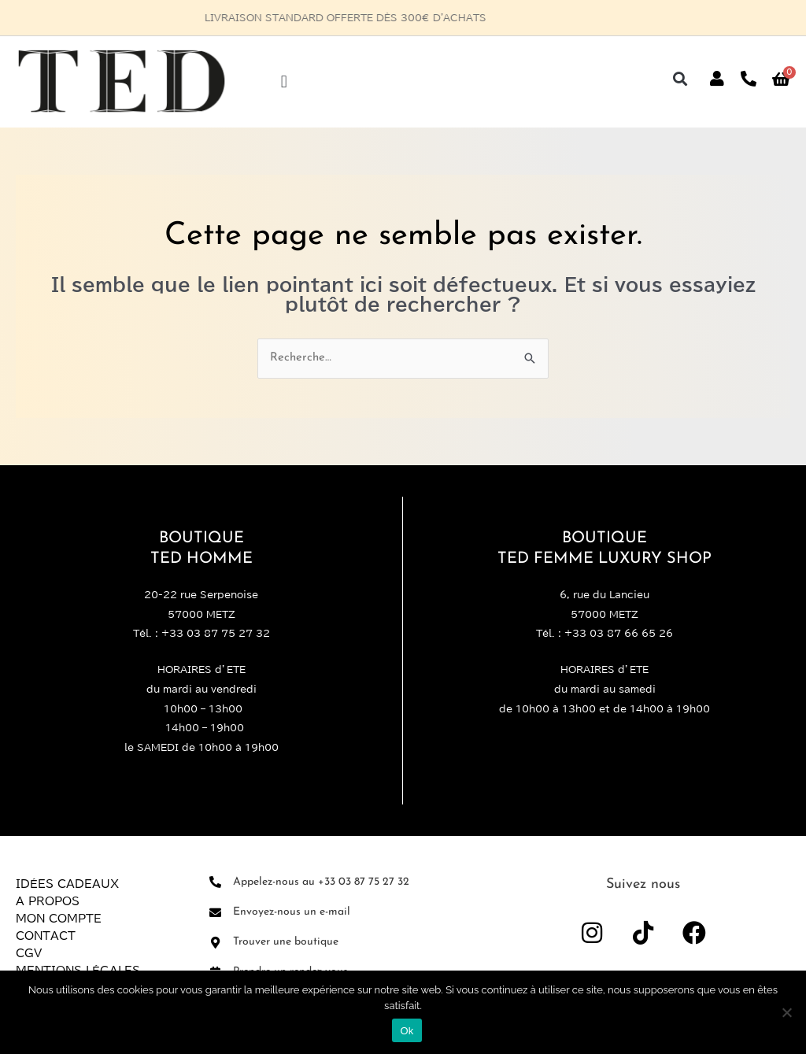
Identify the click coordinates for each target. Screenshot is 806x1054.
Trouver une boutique (285, 942)
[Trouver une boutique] (215, 943)
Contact (46, 935)
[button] (283, 81)
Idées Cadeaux (67, 883)
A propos (47, 901)
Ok (406, 1031)
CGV (29, 953)
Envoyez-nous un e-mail (291, 912)
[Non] (786, 1012)
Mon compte (59, 918)
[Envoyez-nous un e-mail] (215, 913)
